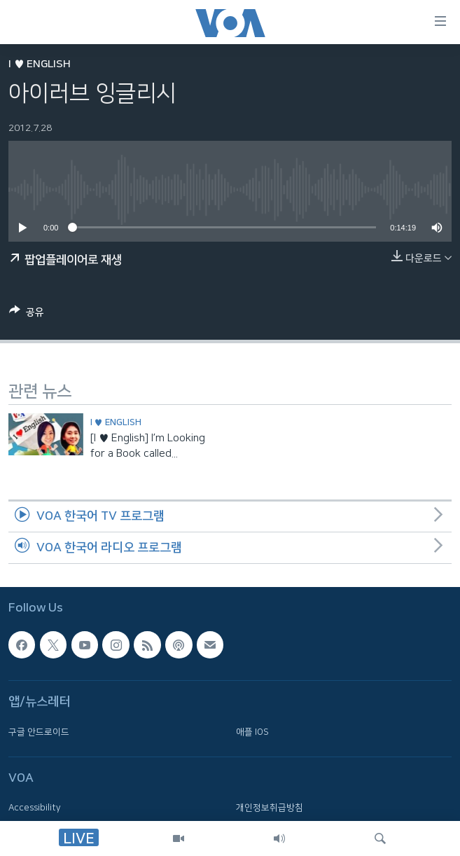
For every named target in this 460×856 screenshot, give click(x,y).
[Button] (26, 314)
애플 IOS (252, 731)
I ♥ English (39, 64)
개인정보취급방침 (269, 808)
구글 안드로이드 (38, 731)
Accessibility (34, 808)
